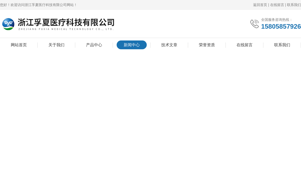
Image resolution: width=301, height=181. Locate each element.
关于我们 (56, 45)
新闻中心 (132, 45)
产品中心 (94, 45)
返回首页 (260, 5)
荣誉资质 (207, 45)
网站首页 (19, 45)
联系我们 (294, 5)
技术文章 (169, 45)
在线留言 (277, 5)
